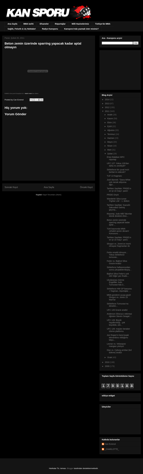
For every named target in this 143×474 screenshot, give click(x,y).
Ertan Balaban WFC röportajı (116, 158)
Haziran (111, 138)
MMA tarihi (28, 24)
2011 (107, 111)
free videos (35, 93)
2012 (107, 107)
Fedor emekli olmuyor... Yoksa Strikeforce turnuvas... (117, 254)
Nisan (110, 146)
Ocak (110, 357)
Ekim (109, 122)
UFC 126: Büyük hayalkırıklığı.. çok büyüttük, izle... (116, 322)
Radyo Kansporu (50, 29)
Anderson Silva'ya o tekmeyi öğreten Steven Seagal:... (119, 315)
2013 (107, 103)
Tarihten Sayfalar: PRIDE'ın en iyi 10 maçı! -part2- (119, 189)
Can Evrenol (110, 444)
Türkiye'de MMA (102, 24)
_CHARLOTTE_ (112, 449)
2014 (107, 99)
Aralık (110, 115)
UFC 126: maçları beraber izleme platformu (118, 330)
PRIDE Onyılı (113, 195)
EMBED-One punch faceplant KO (14, 93)
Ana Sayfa (12, 24)
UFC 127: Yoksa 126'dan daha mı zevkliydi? (118, 164)
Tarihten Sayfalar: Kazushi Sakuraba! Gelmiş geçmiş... (118, 207)
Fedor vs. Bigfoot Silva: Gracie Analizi (117, 262)
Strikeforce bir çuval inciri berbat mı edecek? (118, 170)
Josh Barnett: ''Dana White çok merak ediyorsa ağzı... (118, 182)
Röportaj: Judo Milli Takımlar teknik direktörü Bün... (119, 215)
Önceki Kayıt (86, 187)
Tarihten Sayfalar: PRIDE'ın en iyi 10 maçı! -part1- (119, 238)
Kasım (110, 118)
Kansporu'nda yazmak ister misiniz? (81, 29)
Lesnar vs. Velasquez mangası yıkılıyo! (116, 345)
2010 (107, 362)
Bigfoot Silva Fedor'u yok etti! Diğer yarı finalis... (118, 275)
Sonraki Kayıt (11, 187)
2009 (107, 366)
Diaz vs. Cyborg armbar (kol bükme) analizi (119, 351)
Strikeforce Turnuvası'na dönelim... (117, 305)
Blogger (70, 468)
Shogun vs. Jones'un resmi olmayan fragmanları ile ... (119, 246)
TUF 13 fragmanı (114, 176)
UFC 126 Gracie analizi (117, 310)
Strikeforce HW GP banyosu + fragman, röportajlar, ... (119, 290)
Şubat (110, 153)
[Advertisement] (120, 69)
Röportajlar (60, 24)
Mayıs (110, 142)
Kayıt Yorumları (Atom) (52, 195)
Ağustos (111, 130)
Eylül (109, 126)
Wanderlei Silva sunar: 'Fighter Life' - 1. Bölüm (118, 200)
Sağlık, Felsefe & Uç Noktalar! (22, 29)
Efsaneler (44, 24)
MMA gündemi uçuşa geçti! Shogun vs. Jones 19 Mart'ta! (119, 297)
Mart (109, 150)
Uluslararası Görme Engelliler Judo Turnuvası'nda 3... (116, 282)
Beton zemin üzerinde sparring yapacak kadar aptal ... (118, 222)
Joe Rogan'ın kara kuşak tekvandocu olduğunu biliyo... (118, 337)
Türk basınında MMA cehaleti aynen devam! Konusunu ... (118, 231)
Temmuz (111, 134)
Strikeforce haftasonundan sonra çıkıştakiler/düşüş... (119, 268)
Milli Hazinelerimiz (80, 24)
